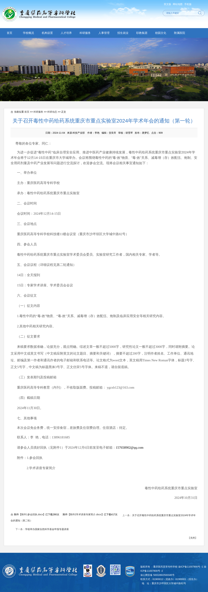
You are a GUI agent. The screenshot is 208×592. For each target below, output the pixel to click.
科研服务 (85, 32)
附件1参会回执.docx (32, 514)
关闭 (192, 537)
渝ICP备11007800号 (189, 566)
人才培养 (66, 32)
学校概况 (28, 32)
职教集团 (141, 32)
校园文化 (160, 32)
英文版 (167, 4)
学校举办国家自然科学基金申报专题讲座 (47, 529)
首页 (9, 32)
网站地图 (178, 4)
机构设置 (47, 32)
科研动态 (52, 111)
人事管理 (104, 32)
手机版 (188, 4)
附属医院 (179, 32)
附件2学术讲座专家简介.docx (85, 514)
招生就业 (122, 32)
